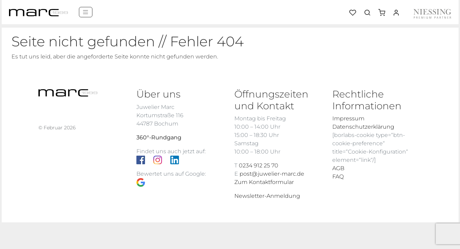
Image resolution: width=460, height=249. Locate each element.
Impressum (348, 118)
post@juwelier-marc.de (272, 173)
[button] (384, 10)
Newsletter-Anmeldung (267, 196)
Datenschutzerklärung (363, 126)
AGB (338, 168)
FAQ (338, 176)
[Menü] (85, 12)
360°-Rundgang (158, 137)
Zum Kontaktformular (264, 182)
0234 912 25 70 (258, 165)
